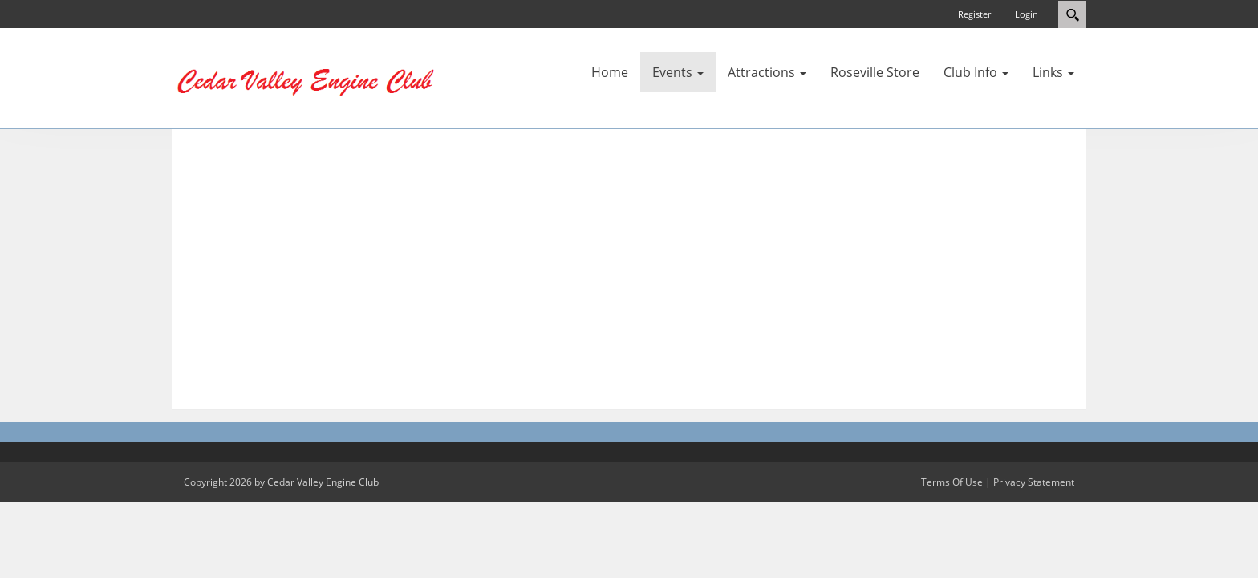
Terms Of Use (952, 482)
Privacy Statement (1033, 482)
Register (974, 14)
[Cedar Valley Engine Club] (312, 77)
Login (1026, 14)
